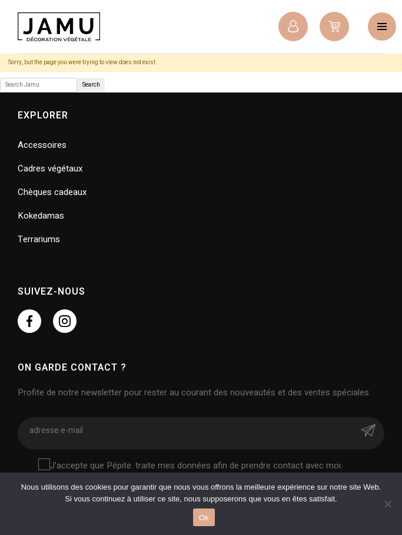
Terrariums (39, 239)
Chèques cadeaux (52, 192)
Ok (204, 517)
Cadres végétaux (50, 168)
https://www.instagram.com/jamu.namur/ (65, 321)
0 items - (334, 26)
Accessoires (42, 144)
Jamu (59, 26)
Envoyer (368, 430)
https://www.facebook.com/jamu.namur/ (29, 321)
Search (91, 85)
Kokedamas (41, 215)
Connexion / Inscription (293, 26)
